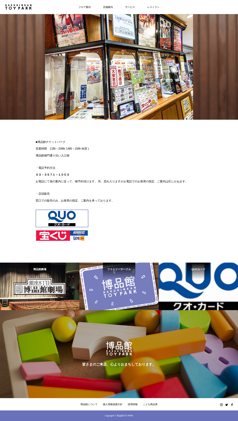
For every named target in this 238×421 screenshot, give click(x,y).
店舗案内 (108, 7)
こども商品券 (150, 404)
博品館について (89, 404)
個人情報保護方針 (113, 404)
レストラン (153, 7)
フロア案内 (84, 7)
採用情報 (133, 404)
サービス (130, 7)
